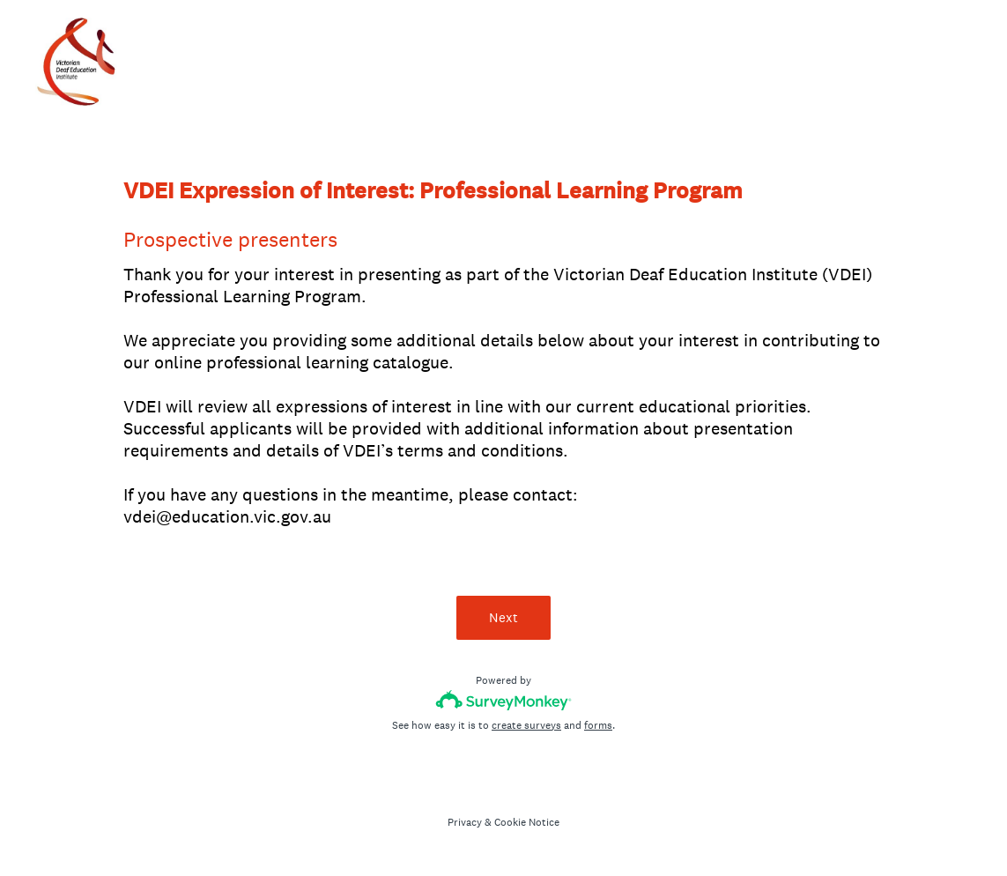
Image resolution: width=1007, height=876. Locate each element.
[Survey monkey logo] (503, 700)
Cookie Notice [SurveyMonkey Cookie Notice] (526, 822)
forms (598, 725)
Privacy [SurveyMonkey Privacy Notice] (465, 822)
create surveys (526, 725)
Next (503, 617)
